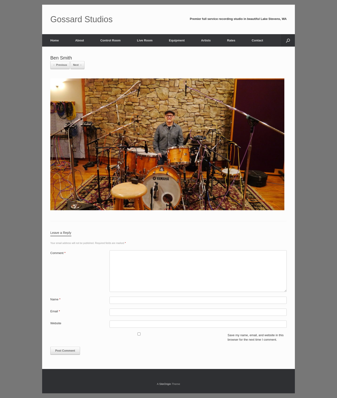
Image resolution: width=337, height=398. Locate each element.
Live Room (144, 40)
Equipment (177, 40)
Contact (257, 40)
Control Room (110, 40)
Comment (58, 253)
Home (54, 40)
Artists (206, 40)
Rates (231, 40)
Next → (77, 64)
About (79, 40)
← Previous (60, 64)
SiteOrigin (165, 384)
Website (55, 323)
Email (55, 311)
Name (55, 299)
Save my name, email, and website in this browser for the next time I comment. (256, 337)
